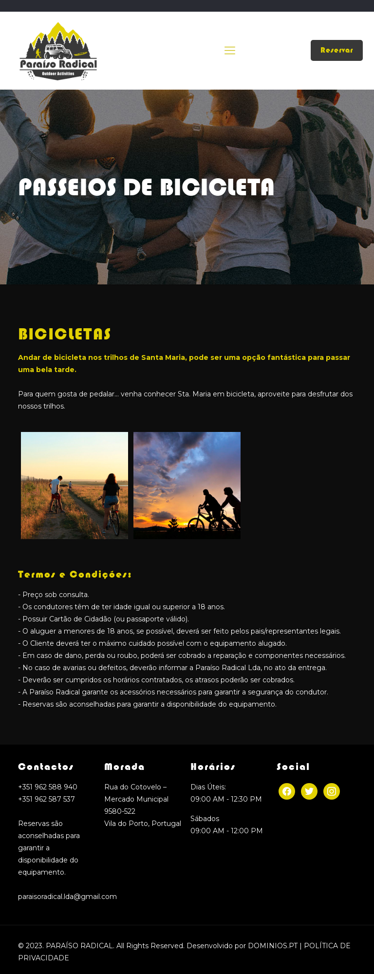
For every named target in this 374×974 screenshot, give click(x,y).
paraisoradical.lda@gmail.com (67, 896)
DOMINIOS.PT (273, 945)
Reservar (336, 50)
